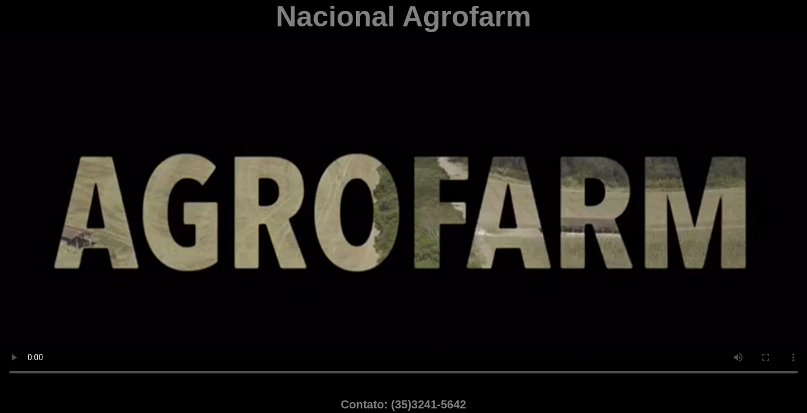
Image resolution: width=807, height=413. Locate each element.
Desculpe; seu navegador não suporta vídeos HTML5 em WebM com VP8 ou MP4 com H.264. (403, 192)
